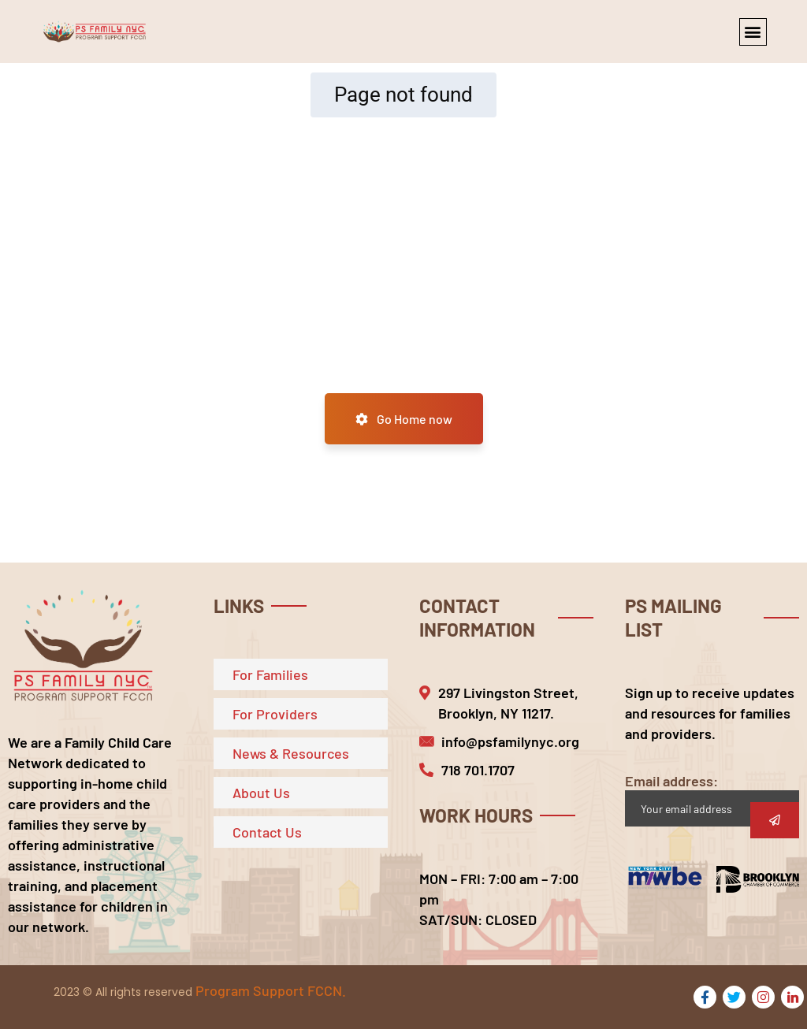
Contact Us (267, 832)
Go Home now (403, 418)
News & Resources (290, 753)
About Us (261, 792)
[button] (753, 32)
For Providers (275, 714)
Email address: (712, 799)
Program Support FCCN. (270, 990)
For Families (270, 674)
